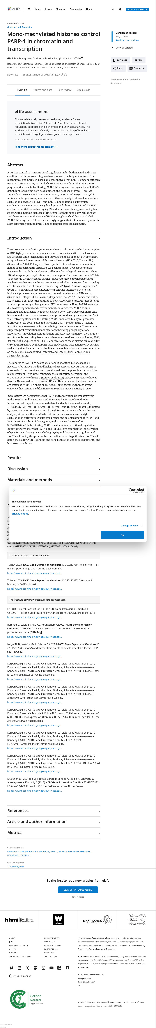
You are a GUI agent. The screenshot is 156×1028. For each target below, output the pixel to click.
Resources (49, 953)
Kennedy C (13, 671)
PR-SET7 (63, 851)
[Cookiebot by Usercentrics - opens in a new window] (131, 490)
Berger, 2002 (14, 341)
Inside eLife (49, 942)
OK (122, 535)
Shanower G (52, 664)
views (116, 79)
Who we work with (18, 945)
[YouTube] (51, 969)
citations (116, 83)
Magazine (61, 9)
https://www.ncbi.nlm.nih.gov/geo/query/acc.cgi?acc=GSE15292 (34, 656)
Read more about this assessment (35, 147)
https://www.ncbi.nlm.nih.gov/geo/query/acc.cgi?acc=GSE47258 (34, 679)
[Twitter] (27, 969)
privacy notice (20, 513)
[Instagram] (43, 969)
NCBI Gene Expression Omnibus (42, 565)
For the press (51, 949)
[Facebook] (67, 969)
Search (113, 9)
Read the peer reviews (127, 40)
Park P (35, 667)
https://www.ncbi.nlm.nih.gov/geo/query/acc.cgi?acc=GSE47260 (34, 702)
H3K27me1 (25, 855)
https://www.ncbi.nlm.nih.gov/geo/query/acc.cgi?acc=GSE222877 (34, 589)
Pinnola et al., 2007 (43, 385)
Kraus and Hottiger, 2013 (22, 297)
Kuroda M (13, 667)
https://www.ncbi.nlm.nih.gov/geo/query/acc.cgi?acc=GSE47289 (34, 725)
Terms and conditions (20, 956)
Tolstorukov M (68, 664)
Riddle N (57, 667)
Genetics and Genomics (19, 27)
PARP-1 (53, 851)
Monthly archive (52, 945)
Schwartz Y (70, 667)
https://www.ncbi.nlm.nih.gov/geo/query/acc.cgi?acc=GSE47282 (34, 790)
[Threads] (59, 969)
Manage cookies (129, 525)
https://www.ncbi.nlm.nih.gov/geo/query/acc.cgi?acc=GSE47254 (34, 771)
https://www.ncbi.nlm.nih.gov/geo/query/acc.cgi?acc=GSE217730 (34, 573)
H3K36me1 (12, 855)
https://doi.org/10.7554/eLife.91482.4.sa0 (35, 139)
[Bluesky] (11, 969)
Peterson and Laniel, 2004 (83, 275)
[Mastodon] (35, 969)
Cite (140, 60)
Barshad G (13, 625)
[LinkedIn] (19, 969)
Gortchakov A (36, 664)
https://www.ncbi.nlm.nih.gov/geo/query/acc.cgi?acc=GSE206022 (34, 637)
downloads (132, 79)
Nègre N (12, 644)
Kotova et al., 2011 (52, 378)
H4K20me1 (73, 851)
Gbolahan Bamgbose (19, 58)
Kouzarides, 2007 (68, 253)
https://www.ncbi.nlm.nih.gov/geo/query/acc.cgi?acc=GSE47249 (34, 748)
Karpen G (12, 664)
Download (122, 60)
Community (76, 9)
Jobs (11, 942)
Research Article (15, 23)
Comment (139, 69)
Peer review (64, 90)
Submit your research (137, 9)
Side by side (83, 90)
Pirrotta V (25, 667)
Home (37, 9)
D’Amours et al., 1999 (20, 323)
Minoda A (46, 667)
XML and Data (50, 956)
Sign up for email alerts (78, 889)
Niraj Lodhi (60, 58)
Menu (29, 9)
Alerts (120, 9)
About (89, 9)
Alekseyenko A (85, 667)
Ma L (33, 644)
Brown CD (24, 644)
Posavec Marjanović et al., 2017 (57, 297)
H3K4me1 (85, 851)
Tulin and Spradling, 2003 (49, 323)
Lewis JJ (25, 625)
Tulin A (11, 565)
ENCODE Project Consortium (23, 609)
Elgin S (23, 664)
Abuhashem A (50, 625)
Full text (22, 90)
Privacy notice (78, 897)
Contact (13, 953)
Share (120, 68)
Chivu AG (35, 625)
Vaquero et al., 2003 (34, 341)
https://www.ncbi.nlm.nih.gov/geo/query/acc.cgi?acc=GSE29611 (34, 617)
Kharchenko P (86, 664)
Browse (48, 9)
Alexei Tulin (74, 58)
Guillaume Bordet (43, 58)
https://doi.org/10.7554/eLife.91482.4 (41, 75)
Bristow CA (43, 644)
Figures (42, 90)
